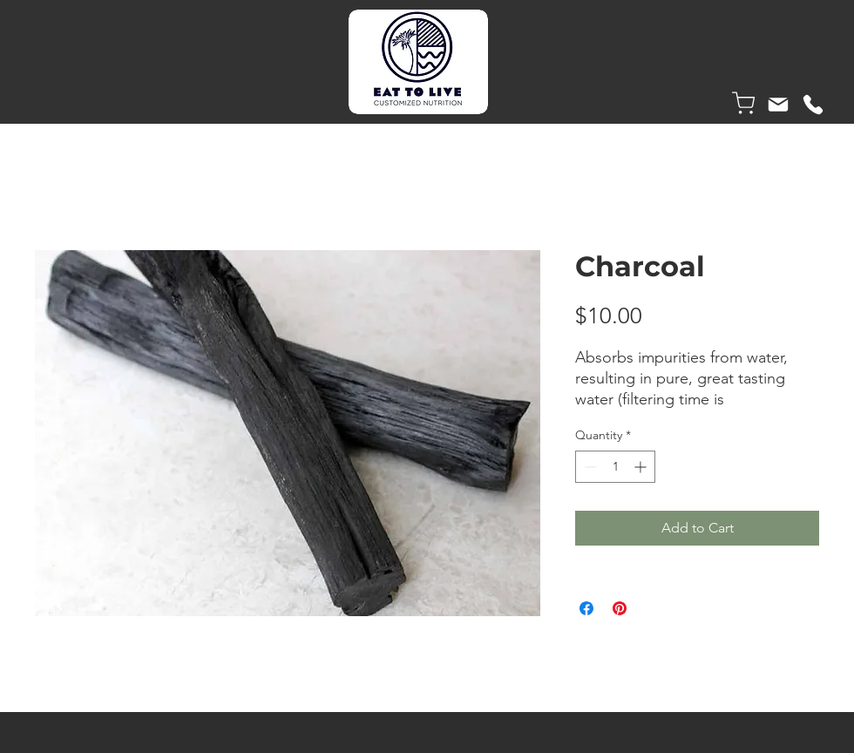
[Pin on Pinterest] (619, 608)
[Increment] (642, 466)
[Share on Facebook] (586, 608)
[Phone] (813, 104)
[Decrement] (589, 466)
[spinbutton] (615, 466)
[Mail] (778, 104)
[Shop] (743, 103)
